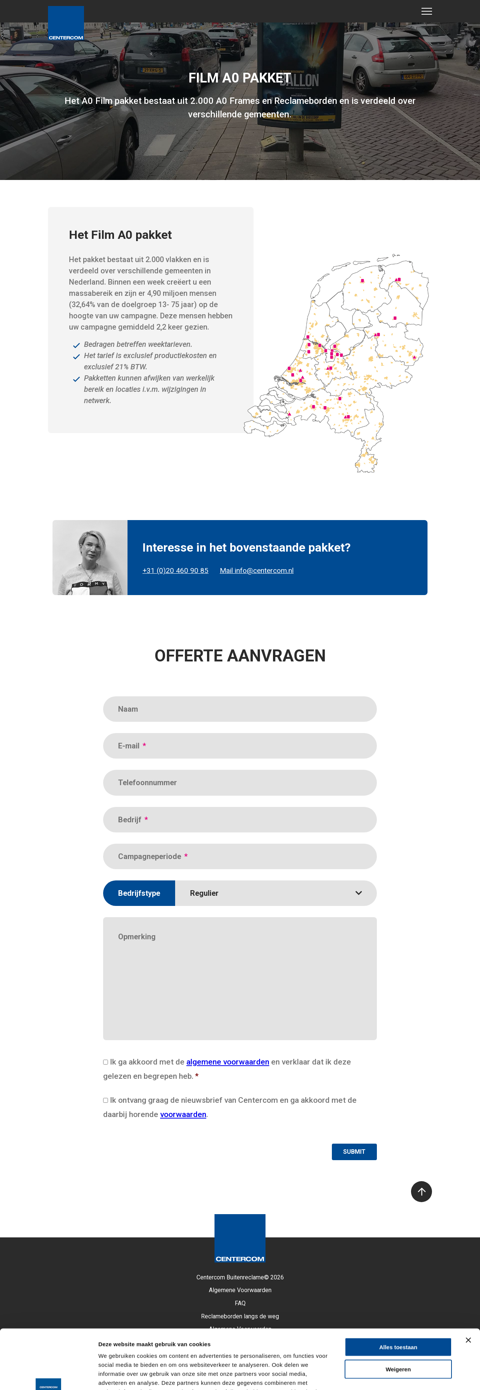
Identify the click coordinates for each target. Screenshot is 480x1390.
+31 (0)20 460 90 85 (175, 571)
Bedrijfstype (139, 893)
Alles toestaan (398, 1291)
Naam (128, 709)
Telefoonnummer (147, 782)
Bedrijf (133, 819)
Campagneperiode (153, 856)
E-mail (132, 745)
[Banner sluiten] (468, 1284)
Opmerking (137, 936)
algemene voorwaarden (227, 1061)
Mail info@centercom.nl (257, 571)
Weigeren (398, 1313)
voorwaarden (183, 1114)
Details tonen (405, 1375)
